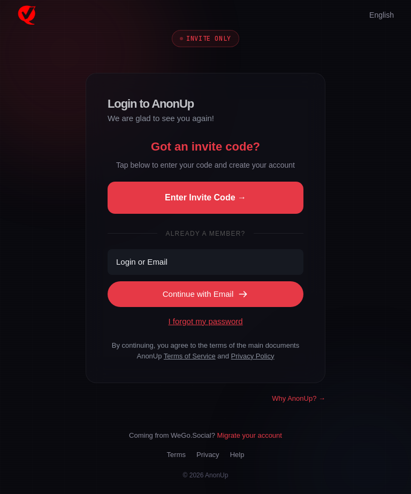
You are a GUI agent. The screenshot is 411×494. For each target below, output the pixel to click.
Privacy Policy (253, 356)
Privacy (207, 455)
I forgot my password (205, 321)
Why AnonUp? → (298, 398)
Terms (176, 455)
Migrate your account (249, 435)
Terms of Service (190, 356)
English (381, 15)
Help (237, 455)
